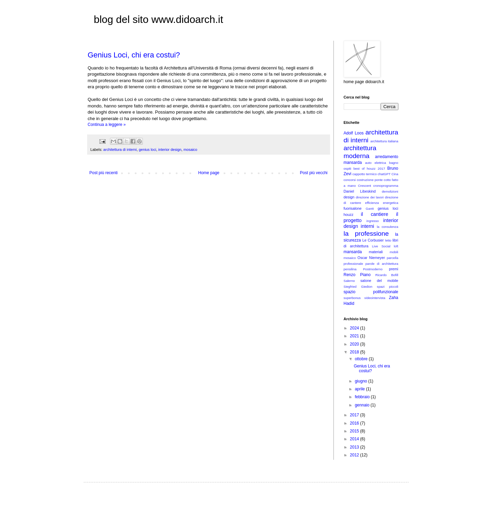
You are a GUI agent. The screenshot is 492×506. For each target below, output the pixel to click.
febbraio (363, 396)
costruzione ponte (370, 180)
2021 (355, 336)
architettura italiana (384, 141)
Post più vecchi (314, 172)
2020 (355, 344)
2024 (355, 328)
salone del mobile (379, 280)
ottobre (362, 358)
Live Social (381, 246)
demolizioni (390, 191)
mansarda (353, 251)
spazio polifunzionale (371, 291)
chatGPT (384, 174)
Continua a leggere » (107, 124)
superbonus (352, 298)
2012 (355, 455)
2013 (355, 447)
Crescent (364, 185)
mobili (394, 252)
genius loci (147, 149)
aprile (360, 389)
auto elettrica (375, 163)
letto (388, 240)
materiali (376, 252)
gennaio (362, 405)
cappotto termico (365, 174)
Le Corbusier (373, 240)
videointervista (374, 298)
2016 (355, 423)
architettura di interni (120, 149)
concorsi (350, 180)
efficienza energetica (381, 203)
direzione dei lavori (370, 197)
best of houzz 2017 (369, 168)
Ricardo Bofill (386, 275)
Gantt (369, 208)
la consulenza (387, 227)
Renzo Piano (357, 274)
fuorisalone (353, 208)
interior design (169, 149)
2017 (355, 415)
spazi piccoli (387, 286)
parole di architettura (382, 263)
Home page (208, 172)
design (349, 197)
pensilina (350, 269)
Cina (395, 174)
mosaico (190, 149)
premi (393, 269)
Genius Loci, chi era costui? (134, 55)
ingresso (372, 221)
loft (396, 246)
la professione (366, 233)
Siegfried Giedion (358, 286)
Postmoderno (372, 269)
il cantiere (374, 214)
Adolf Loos (354, 133)
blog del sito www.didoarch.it (158, 19)
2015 (355, 431)
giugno (361, 381)
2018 (355, 352)
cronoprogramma (385, 185)
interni (367, 226)
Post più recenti (104, 172)
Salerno (349, 281)
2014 (355, 439)
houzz (349, 214)
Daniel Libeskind (360, 191)
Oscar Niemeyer (371, 258)
